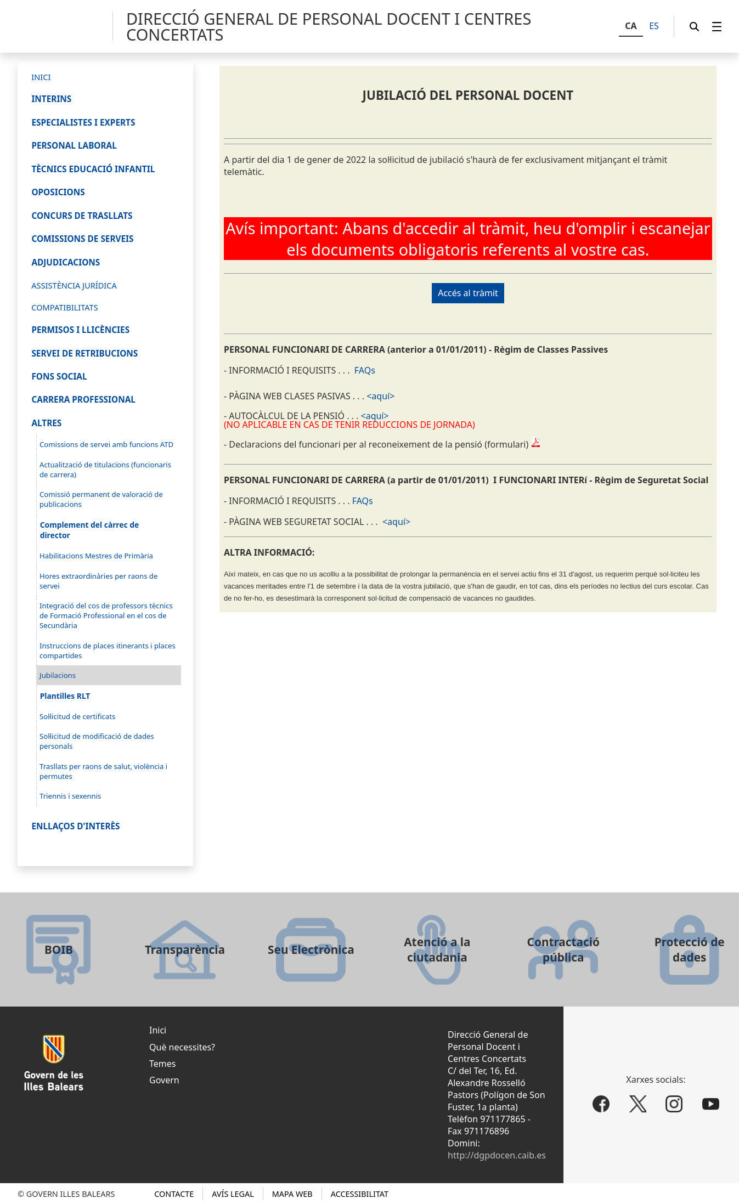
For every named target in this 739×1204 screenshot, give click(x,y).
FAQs (364, 370)
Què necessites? (182, 1047)
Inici (157, 1030)
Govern (164, 1080)
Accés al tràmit (468, 293)
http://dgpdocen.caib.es (497, 1155)
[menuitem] (717, 26)
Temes (162, 1064)
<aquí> (380, 396)
